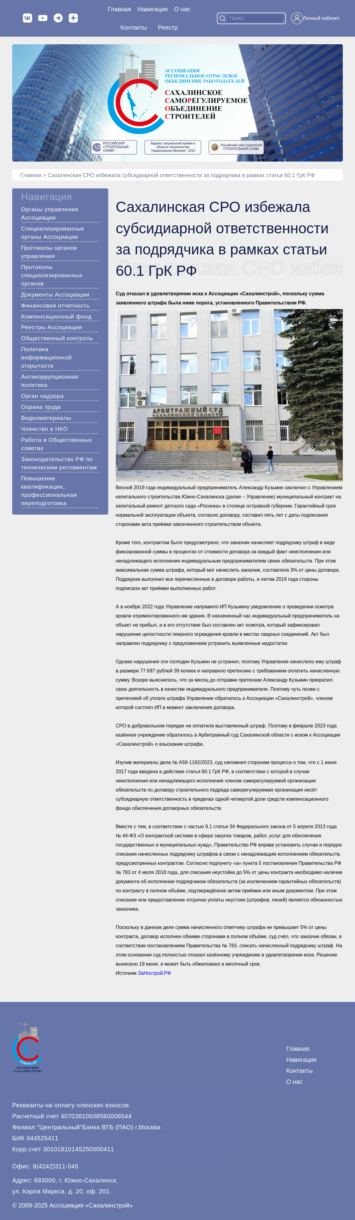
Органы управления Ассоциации (49, 213)
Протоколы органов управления (49, 252)
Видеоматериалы (46, 418)
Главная (119, 9)
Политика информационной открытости (46, 357)
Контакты (133, 27)
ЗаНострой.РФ (154, 973)
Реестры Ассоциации (51, 327)
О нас (182, 9)
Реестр (168, 27)
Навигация (301, 1059)
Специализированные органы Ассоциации (52, 232)
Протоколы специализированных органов (52, 275)
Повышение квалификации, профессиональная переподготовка (49, 490)
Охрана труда (41, 407)
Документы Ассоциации (55, 294)
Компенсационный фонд (56, 316)
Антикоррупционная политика (50, 380)
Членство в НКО (44, 429)
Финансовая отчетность (55, 305)
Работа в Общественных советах (56, 444)
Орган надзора (42, 396)
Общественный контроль (57, 338)
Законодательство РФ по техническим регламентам (59, 463)
